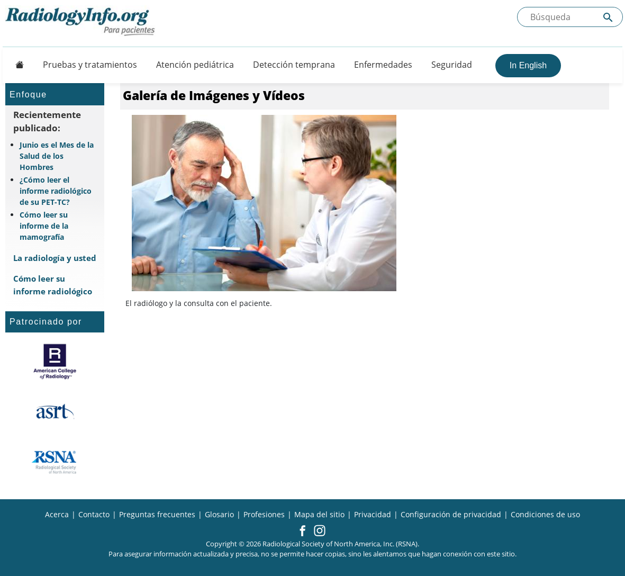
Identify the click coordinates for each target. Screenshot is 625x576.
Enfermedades (383, 64)
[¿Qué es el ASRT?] (54, 412)
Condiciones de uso (545, 514)
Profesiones (264, 514)
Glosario (219, 514)
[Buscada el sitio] (570, 17)
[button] (302, 531)
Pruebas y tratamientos (90, 64)
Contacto (94, 514)
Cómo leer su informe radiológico (52, 284)
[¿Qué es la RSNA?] (54, 462)
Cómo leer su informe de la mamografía (44, 226)
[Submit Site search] (608, 17)
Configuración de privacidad (451, 514)
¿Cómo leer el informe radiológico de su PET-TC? (56, 191)
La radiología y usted (54, 258)
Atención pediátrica (195, 64)
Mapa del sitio (319, 514)
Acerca (57, 514)
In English (528, 65)
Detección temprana (294, 64)
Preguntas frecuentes (157, 514)
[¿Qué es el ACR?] (54, 361)
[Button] (16, 64)
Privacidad (372, 514)
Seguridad (451, 64)
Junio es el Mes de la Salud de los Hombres (57, 156)
